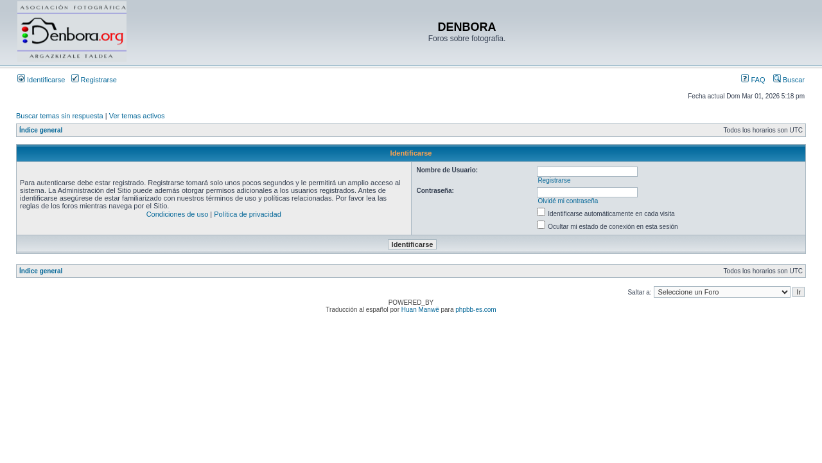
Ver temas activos (137, 116)
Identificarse (41, 80)
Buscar (789, 80)
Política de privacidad (247, 214)
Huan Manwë (420, 309)
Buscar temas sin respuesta (59, 116)
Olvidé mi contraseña (568, 200)
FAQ (753, 80)
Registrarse (94, 80)
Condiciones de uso (177, 214)
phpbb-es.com (475, 309)
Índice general (40, 130)
